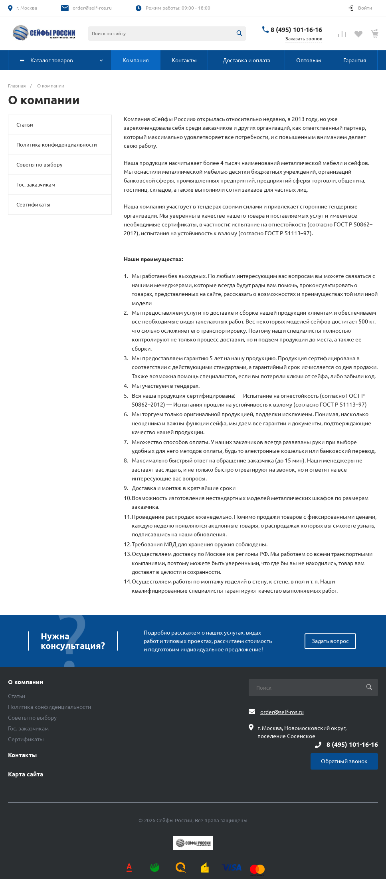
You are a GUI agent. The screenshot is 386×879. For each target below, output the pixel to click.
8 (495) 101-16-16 (296, 29)
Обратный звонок (344, 761)
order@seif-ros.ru (92, 7)
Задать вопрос (330, 641)
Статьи (24, 124)
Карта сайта (25, 774)
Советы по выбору (39, 164)
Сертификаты (33, 204)
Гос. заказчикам (35, 184)
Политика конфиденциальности (56, 144)
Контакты (22, 755)
